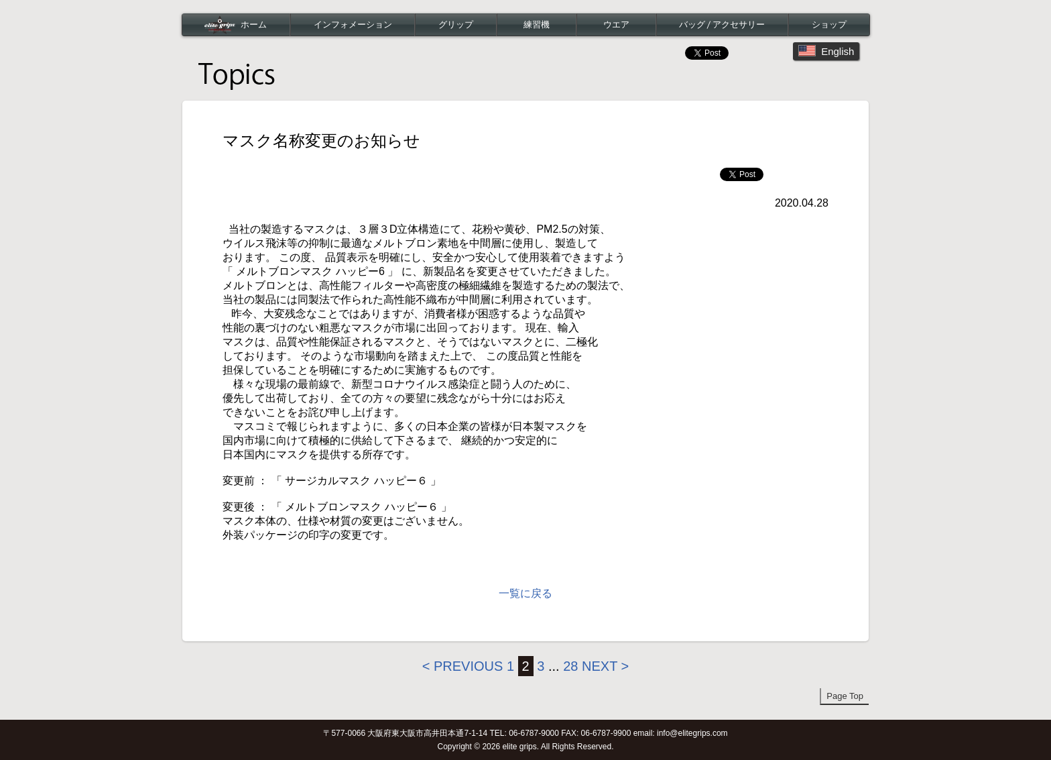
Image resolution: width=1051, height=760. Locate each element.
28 (570, 666)
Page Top (844, 696)
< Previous (462, 666)
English (826, 51)
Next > (605, 666)
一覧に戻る (525, 593)
